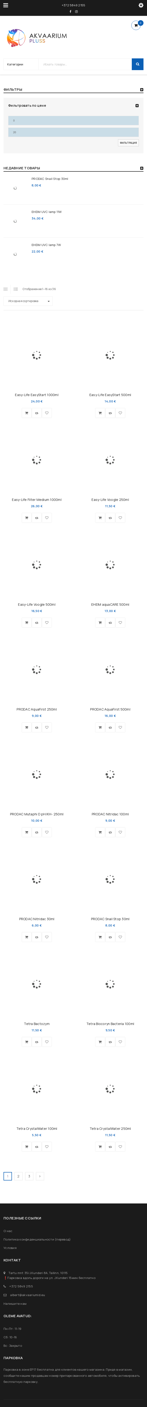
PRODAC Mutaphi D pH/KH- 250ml (36, 814)
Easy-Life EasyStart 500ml (110, 395)
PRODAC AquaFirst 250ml (37, 709)
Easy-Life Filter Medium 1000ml (37, 499)
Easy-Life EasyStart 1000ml (37, 395)
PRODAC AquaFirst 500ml (110, 709)
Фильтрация (128, 142)
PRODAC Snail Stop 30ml (50, 179)
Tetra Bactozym (37, 1023)
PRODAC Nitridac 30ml (37, 919)
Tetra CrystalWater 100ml (36, 1128)
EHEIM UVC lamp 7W (46, 245)
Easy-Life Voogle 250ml (110, 499)
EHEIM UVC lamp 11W (47, 212)
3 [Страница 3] (29, 1176)
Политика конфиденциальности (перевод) (37, 1239)
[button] (26, 413)
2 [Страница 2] (18, 1176)
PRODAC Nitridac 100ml (110, 814)
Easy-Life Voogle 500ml (36, 604)
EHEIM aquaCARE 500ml (110, 604)
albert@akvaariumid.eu (27, 1295)
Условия (10, 1248)
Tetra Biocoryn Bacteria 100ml (110, 1023)
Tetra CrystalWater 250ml (110, 1128)
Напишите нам (15, 1303)
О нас (8, 1231)
